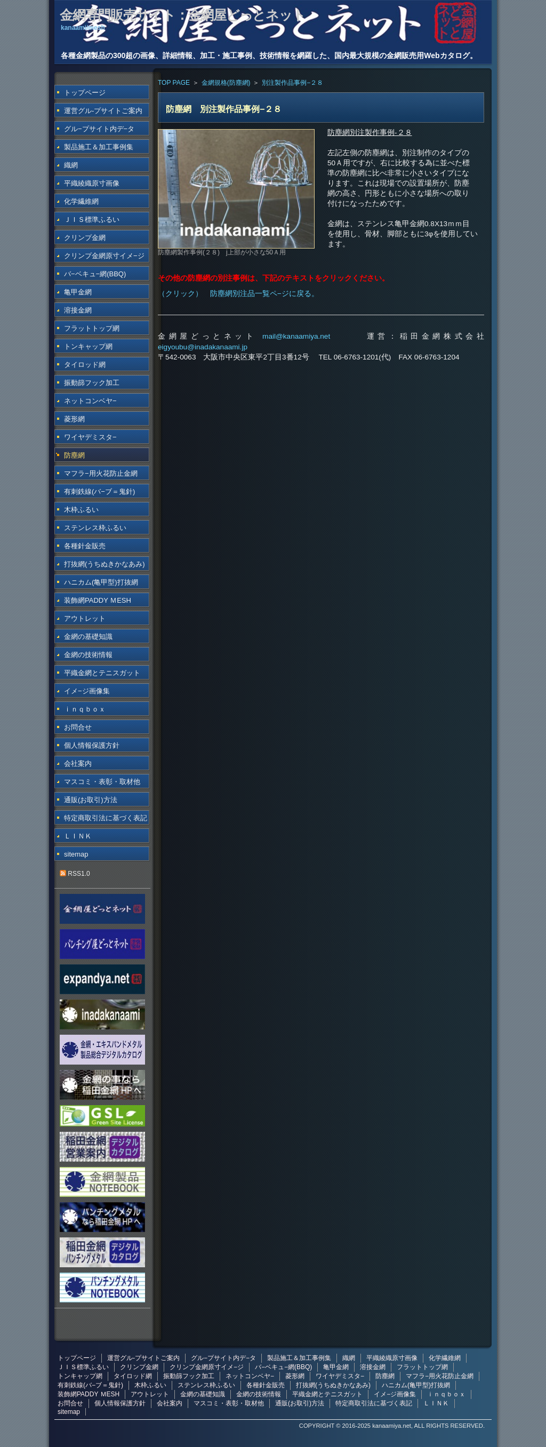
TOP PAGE (174, 82)
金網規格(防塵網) (226, 82)
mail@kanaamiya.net (296, 336)
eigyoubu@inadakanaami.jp (202, 347)
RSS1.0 (75, 873)
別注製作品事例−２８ (292, 82)
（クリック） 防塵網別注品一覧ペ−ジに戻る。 (238, 294)
